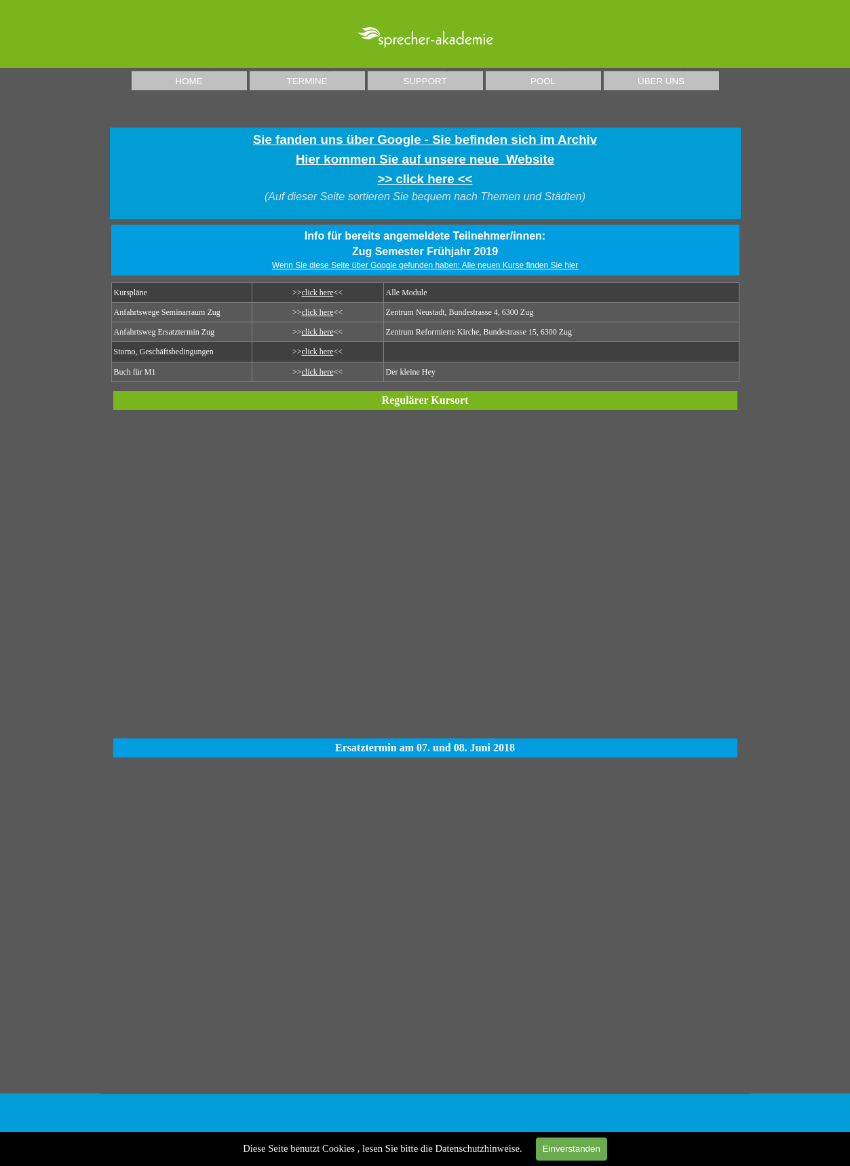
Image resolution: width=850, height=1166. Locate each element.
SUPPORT (424, 81)
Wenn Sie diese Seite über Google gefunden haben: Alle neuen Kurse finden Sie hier (425, 265)
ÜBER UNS (661, 81)
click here (318, 292)
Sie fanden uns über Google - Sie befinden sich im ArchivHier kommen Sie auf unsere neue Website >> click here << (425, 159)
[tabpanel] (425, 173)
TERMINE (307, 81)
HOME (189, 81)
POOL (543, 81)
